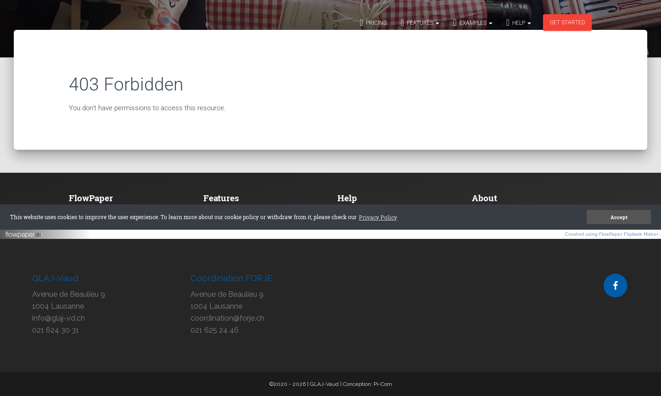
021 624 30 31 (55, 330)
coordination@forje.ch (227, 318)
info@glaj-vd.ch (58, 318)
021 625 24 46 (214, 330)
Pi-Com (383, 384)
